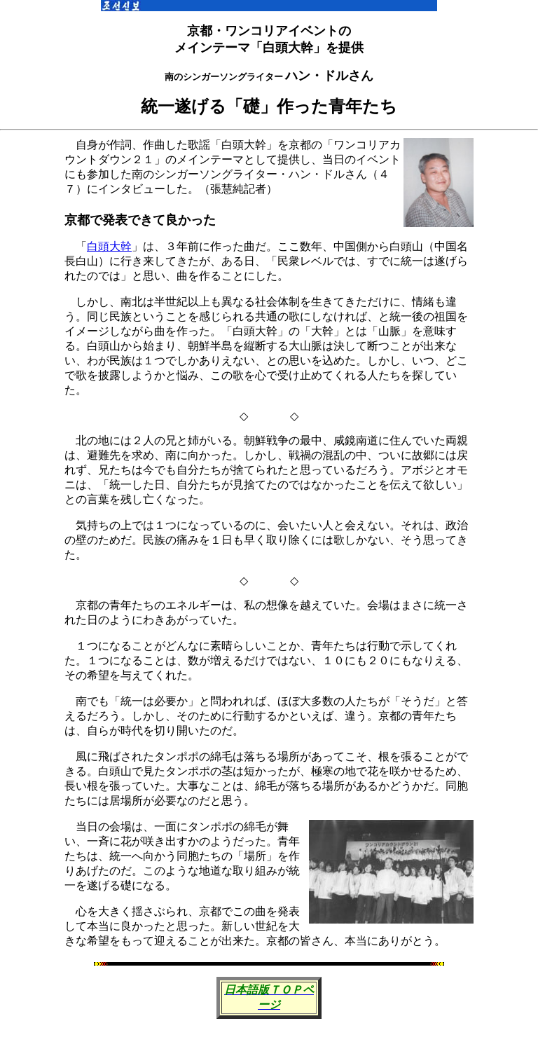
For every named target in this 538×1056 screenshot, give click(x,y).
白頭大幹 (109, 246)
